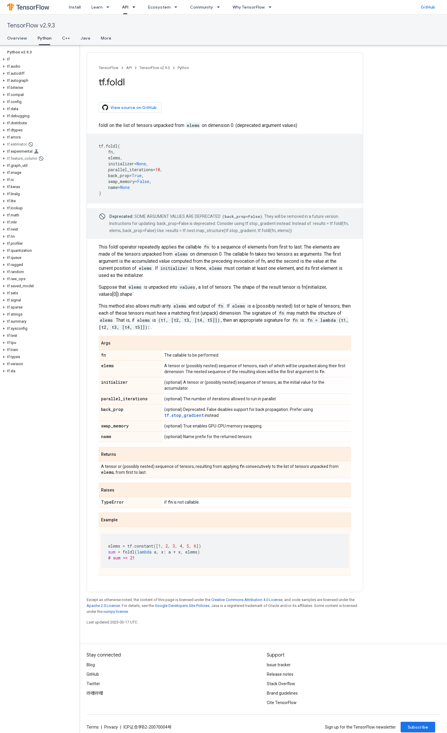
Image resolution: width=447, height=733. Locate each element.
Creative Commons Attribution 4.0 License (246, 599)
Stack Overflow (281, 683)
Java (85, 38)
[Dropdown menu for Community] (220, 7)
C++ (66, 38)
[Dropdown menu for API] (136, 7)
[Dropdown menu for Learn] (110, 7)
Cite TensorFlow (282, 702)
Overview (17, 38)
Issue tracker (279, 664)
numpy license (115, 611)
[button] (38, 59)
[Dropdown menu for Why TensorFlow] (272, 7)
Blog (91, 664)
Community (201, 7)
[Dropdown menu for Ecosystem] (177, 7)
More (106, 38)
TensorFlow (108, 68)
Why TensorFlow (249, 7)
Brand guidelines (282, 693)
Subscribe (418, 727)
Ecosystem (159, 7)
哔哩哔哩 (95, 693)
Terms (93, 727)
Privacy (111, 727)
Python (183, 68)
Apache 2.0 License (103, 605)
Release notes (280, 674)
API (129, 68)
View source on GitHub (129, 107)
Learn (97, 7)
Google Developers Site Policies (182, 605)
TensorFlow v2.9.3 (31, 25)
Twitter (93, 683)
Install (75, 7)
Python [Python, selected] (44, 38)
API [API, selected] (125, 7)
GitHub (428, 7)
